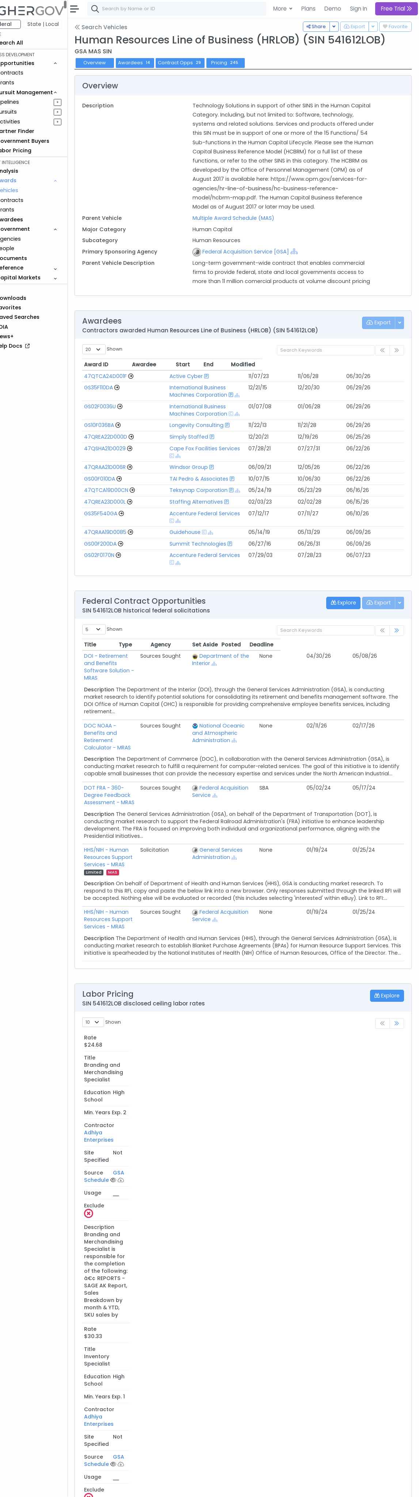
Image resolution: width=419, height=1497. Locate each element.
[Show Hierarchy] (307, 260)
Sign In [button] (358, 8)
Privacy (174, 1486)
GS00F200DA (120, 532)
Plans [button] (308, 8)
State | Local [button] (63, 24)
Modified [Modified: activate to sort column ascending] (380, 382)
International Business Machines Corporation (222, 406)
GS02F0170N (119, 544)
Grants (26, 82)
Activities (29, 121)
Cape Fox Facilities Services (199, 452)
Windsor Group (183, 463)
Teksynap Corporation (193, 486)
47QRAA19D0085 (125, 521)
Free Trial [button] (396, 8)
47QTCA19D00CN (126, 486)
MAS (110, 817)
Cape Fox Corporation (272, 1397)
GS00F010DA (120, 475)
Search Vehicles (121, 27)
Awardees (155, 63)
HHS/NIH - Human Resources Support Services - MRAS (140, 806)
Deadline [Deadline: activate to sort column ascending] (385, 626)
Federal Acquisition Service (270, 747)
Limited (180, 810)
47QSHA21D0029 (125, 452)
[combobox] (217, 9)
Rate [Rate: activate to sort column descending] (110, 990)
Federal (22, 24)
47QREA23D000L (125, 498)
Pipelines (28, 102)
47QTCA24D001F (125, 394)
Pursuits (27, 111)
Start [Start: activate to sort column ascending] (320, 382)
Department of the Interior (270, 638)
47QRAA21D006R (125, 463)
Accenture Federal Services (199, 509)
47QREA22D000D (126, 440)
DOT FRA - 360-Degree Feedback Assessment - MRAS (147, 751)
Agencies (29, 239)
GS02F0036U (120, 417)
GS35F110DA (118, 406)
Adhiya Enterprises (271, 1005)
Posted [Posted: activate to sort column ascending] (354, 626)
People (26, 248)
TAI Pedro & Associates (193, 475)
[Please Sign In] (339, 1016)
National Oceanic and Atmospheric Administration (265, 696)
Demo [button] (332, 8)
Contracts (30, 72)
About (104, 1486)
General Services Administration (254, 806)
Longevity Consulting (191, 429)
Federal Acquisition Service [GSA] (259, 260)
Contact (128, 1486)
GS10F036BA (119, 429)
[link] (396, 612)
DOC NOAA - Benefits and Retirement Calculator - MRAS (143, 696)
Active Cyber (181, 394)
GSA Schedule (341, 1005)
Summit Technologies (192, 532)
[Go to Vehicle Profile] (151, 394)
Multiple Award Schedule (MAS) (247, 227)
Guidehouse (179, 521)
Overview (115, 63)
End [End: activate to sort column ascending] (345, 382)
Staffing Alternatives (191, 498)
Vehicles (28, 190)
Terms (152, 1486)
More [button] (280, 8)
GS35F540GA (121, 509)
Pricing (246, 63)
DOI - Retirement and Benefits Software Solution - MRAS (143, 641)
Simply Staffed (183, 440)
